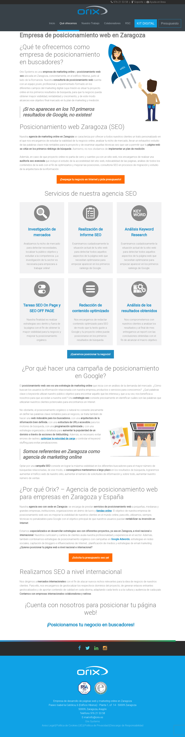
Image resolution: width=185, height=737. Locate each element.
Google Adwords (120, 539)
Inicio (52, 23)
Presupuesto (170, 23)
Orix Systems (92, 721)
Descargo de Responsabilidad (126, 725)
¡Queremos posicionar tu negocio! (90, 354)
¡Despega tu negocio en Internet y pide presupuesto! (90, 179)
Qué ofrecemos (68, 23)
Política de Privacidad (96, 725)
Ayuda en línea (156, 1)
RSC (128, 23)
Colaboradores (112, 23)
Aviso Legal (48, 725)
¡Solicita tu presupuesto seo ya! (90, 557)
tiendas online (104, 510)
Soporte (137, 1)
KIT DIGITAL (146, 23)
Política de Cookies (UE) (69, 725)
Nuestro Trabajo (90, 23)
